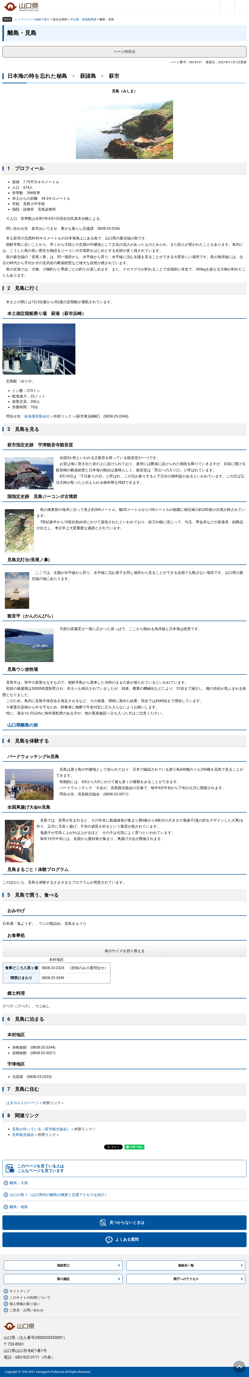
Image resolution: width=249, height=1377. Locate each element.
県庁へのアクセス (186, 1279)
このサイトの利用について (29, 1297)
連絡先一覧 (186, 1265)
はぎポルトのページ (22, 1103)
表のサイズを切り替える (125, 951)
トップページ (23, 19)
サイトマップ (19, 1291)
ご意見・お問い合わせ (26, 1310)
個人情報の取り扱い (24, 1304)
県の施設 (63, 1279)
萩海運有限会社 (37, 416)
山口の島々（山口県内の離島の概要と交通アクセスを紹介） (59, 1195)
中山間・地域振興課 (83, 19)
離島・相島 (19, 1207)
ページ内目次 (124, 51)
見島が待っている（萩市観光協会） (41, 1129)
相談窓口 (63, 1265)
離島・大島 (19, 1183)
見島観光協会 (23, 1134)
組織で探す (42, 19)
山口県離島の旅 (22, 725)
